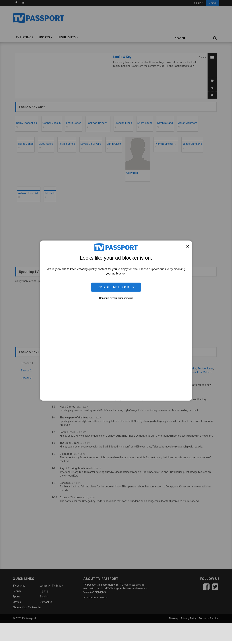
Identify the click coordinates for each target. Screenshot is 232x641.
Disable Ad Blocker (116, 287)
